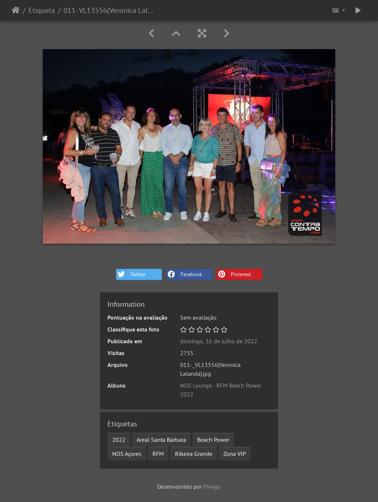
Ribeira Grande (193, 453)
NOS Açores (126, 453)
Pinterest (234, 274)
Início (15, 10)
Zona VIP (234, 453)
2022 (119, 439)
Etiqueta (41, 10)
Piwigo (212, 486)
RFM (158, 453)
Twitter (131, 274)
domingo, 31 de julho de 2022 (218, 341)
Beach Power (213, 439)
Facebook (184, 274)
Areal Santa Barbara (161, 439)
